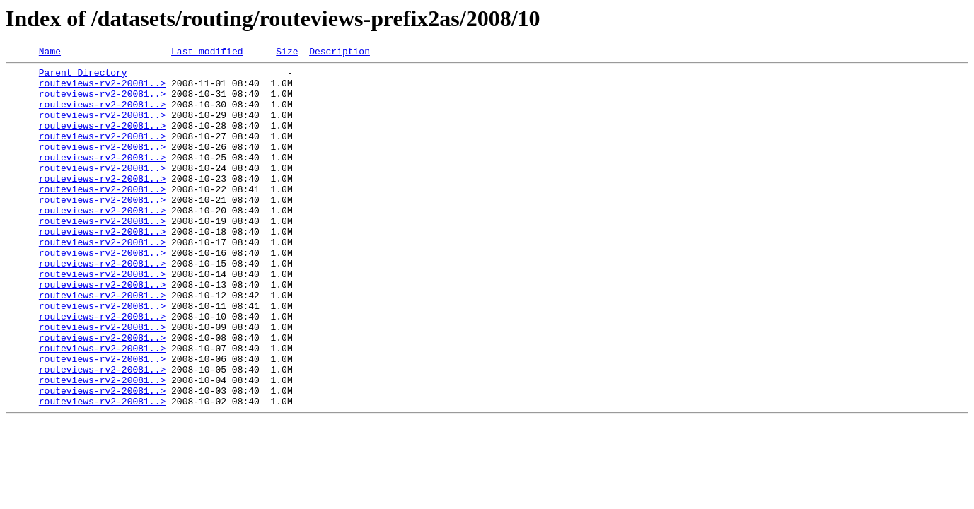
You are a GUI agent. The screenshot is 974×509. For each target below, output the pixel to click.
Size (287, 53)
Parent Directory (83, 76)
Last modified (207, 53)
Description (339, 53)
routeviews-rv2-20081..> (102, 89)
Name (50, 53)
